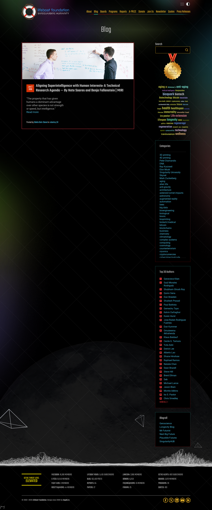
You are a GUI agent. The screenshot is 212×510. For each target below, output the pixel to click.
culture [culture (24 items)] (182, 101)
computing (165, 242)
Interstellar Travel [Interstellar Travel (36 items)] (183, 113)
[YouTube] (182, 500)
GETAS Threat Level (31, 480)
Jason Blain (170, 387)
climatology (165, 236)
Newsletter (161, 11)
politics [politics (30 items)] (163, 124)
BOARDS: (161, 479)
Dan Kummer (170, 326)
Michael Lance (171, 383)
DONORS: (126, 479)
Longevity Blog (167, 427)
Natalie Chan (170, 364)
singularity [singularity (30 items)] (185, 127)
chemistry (164, 233)
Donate (141, 11)
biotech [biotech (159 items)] (179, 94)
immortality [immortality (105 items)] (170, 112)
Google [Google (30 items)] (159, 109)
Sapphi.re (66, 500)
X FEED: (54, 479)
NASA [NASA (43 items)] (180, 120)
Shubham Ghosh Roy (174, 289)
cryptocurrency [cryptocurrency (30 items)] (176, 101)
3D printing (165, 155)
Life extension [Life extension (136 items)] (179, 116)
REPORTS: (90, 483)
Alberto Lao (169, 352)
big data (164, 207)
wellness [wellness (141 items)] (180, 134)
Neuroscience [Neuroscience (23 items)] (186, 120)
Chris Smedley (171, 398)
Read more (32, 112)
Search (186, 50)
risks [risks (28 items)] (180, 127)
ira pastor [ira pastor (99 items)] (165, 116)
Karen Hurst (169, 316)
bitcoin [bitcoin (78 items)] (176, 97)
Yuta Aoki (168, 345)
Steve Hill (168, 371)
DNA (162, 163)
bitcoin (163, 225)
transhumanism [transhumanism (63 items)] (168, 134)
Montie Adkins (171, 390)
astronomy (165, 196)
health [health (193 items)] (166, 108)
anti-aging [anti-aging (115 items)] (182, 87)
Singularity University (170, 172)
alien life (164, 184)
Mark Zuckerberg (168, 178)
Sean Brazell (170, 368)
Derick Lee (169, 348)
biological (164, 213)
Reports (123, 11)
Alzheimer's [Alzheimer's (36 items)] (172, 87)
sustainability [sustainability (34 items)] (169, 131)
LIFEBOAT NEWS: (93, 475)
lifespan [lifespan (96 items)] (162, 120)
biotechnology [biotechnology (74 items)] (165, 97)
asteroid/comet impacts (171, 193)
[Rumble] (188, 500)
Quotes (171, 11)
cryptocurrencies (168, 254)
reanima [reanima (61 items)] (169, 123)
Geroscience (166, 423)
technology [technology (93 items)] (181, 130)
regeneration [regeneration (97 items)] (165, 126)
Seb (166, 379)
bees (162, 204)
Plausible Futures (168, 437)
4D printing (165, 157)
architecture (165, 190)
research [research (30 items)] (175, 127)
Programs (113, 11)
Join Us (150, 11)
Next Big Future (167, 434)
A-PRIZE (132, 11)
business (164, 231)
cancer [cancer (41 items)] (168, 101)
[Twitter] (171, 500)
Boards (103, 11)
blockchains (166, 228)
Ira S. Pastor (170, 394)
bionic (163, 216)
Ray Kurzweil (166, 166)
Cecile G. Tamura (172, 341)
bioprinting (165, 219)
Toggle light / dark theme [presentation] (188, 4)
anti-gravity (165, 187)
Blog (96, 11)
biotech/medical (168, 222)
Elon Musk (165, 169)
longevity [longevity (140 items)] (172, 120)
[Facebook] (165, 500)
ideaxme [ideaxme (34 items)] (160, 113)
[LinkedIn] (177, 500)
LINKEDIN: (126, 475)
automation (165, 201)
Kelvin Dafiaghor (172, 312)
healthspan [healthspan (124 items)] (177, 108)
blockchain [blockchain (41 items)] (184, 98)
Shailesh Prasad (172, 300)
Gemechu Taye (171, 308)
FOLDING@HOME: (129, 483)
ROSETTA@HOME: (57, 487)
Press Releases (183, 11)
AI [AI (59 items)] (166, 87)
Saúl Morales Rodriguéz (170, 284)
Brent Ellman (170, 375)
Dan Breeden (170, 297)
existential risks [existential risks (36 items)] (164, 105)
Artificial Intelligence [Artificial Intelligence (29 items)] (168, 91)
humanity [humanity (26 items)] (187, 109)
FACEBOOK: (55, 475)
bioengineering (167, 210)
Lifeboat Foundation (39, 500)
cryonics (164, 251)
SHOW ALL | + (164, 402)
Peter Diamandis (168, 160)
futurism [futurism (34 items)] (185, 105)
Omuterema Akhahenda (169, 332)
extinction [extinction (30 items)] (173, 105)
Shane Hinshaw (171, 356)
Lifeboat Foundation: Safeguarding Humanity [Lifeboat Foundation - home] (45, 11)
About (89, 11)
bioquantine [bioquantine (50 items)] (180, 90)
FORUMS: (126, 487)
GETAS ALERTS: (163, 475)
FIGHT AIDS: (55, 483)
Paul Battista (170, 304)
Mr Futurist (165, 430)
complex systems (168, 239)
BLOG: (89, 479)
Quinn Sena (169, 293)
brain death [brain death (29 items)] (162, 101)
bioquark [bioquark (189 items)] (168, 94)
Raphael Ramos (172, 360)
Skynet (163, 175)
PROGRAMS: (162, 483)
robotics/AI (54, 122)
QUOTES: (161, 487)
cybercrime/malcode (170, 257)
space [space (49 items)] (162, 130)
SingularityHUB (167, 441)
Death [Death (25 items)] (186, 101)
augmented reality (168, 198)
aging (162, 181)
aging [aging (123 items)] (161, 87)
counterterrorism (168, 248)
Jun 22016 (30, 88)
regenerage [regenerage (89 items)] (180, 123)
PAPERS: (90, 487)
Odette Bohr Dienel (41, 122)
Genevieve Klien (171, 279)
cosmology (165, 245)
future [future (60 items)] (179, 104)
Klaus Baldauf (171, 337)
